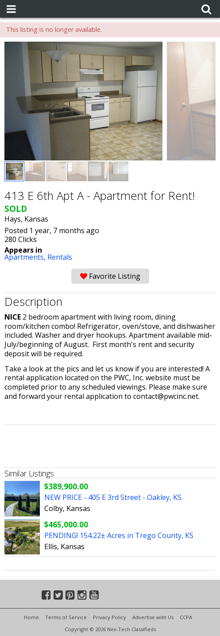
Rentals (59, 257)
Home (31, 617)
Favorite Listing (110, 276)
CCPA (186, 617)
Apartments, (25, 257)
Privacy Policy (109, 617)
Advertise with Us (153, 617)
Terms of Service (66, 617)
